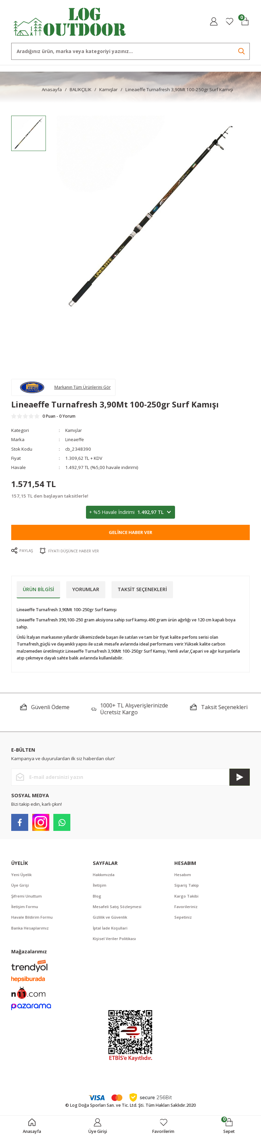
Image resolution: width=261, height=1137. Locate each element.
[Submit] (239, 779)
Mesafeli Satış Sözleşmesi (118, 910)
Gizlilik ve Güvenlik (111, 921)
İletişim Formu (25, 910)
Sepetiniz (183, 921)
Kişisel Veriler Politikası (115, 943)
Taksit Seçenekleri (142, 591)
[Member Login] (214, 21)
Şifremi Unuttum (27, 899)
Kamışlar (74, 433)
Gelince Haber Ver (130, 535)
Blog (97, 899)
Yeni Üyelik (22, 877)
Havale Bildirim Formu (32, 921)
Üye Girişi (20, 888)
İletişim (100, 888)
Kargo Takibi (187, 899)
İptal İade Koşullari (111, 932)
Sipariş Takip (187, 888)
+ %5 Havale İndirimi (130, 515)
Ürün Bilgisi (38, 591)
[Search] (130, 51)
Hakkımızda (104, 877)
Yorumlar (85, 591)
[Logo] (70, 20)
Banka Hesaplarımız (30, 932)
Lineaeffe (75, 442)
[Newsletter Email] (130, 779)
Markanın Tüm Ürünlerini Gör (87, 388)
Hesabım (183, 877)
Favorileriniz (186, 910)
